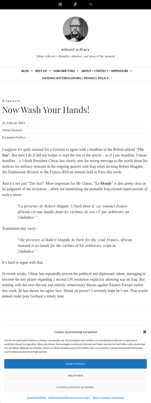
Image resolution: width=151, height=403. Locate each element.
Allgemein (11, 101)
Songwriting (64, 71)
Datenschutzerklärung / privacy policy (69, 397)
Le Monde (103, 183)
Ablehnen (75, 375)
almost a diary (75, 49)
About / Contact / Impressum (108, 397)
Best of (41, 71)
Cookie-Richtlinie (36, 397)
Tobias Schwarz (12, 130)
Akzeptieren (75, 363)
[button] (145, 332)
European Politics (13, 137)
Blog (25, 71)
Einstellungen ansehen (75, 387)
